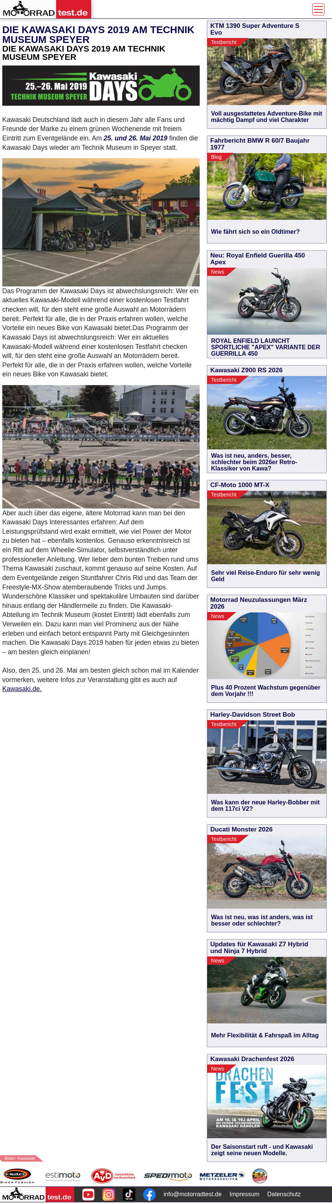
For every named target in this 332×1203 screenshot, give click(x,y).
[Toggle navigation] (318, 9)
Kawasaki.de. (22, 689)
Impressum (244, 1194)
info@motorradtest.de (193, 1194)
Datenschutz (284, 1194)
